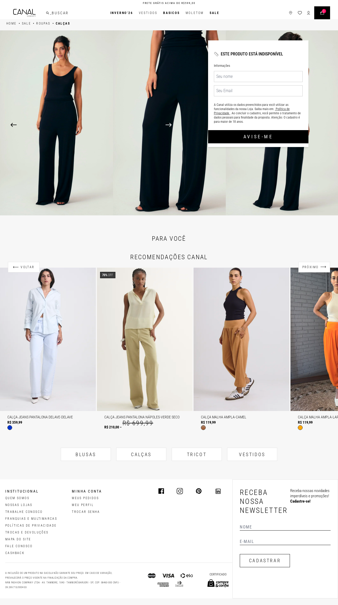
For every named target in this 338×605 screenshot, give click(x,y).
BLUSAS (86, 454)
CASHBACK (15, 553)
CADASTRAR (265, 560)
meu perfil (83, 505)
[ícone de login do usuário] (308, 13)
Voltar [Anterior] (27, 267)
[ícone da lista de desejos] (299, 13)
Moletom (195, 13)
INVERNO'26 (121, 13)
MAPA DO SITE (18, 539)
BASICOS (171, 13)
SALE (214, 13)
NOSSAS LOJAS (18, 505)
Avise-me (258, 136)
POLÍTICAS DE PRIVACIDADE (31, 525)
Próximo (310, 267)
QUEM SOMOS (17, 498)
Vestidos (148, 13)
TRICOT (197, 454)
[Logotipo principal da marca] (25, 13)
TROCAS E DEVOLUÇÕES (27, 532)
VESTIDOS (252, 454)
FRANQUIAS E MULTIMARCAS (31, 519)
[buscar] (48, 13)
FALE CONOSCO (19, 546)
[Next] (246, 125)
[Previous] (14, 125)
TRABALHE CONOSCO (24, 512)
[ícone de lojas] (290, 13)
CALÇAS (141, 454)
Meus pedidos (85, 498)
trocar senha (86, 512)
